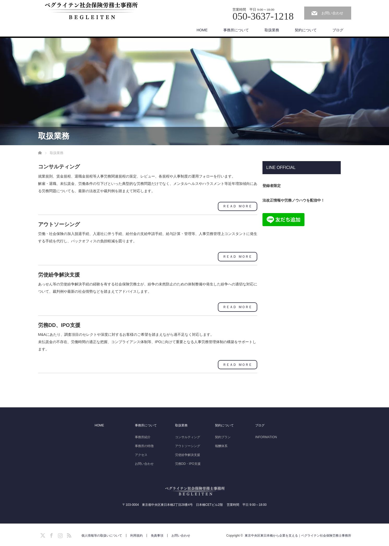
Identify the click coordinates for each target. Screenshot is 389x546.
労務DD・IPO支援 (188, 463)
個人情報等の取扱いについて (101, 534)
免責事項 (157, 534)
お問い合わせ (332, 13)
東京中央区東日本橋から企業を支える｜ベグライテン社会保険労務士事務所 (298, 534)
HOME (202, 30)
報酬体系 (221, 445)
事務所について (236, 30)
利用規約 (136, 534)
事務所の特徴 (144, 445)
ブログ (337, 30)
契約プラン (223, 436)
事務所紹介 (143, 436)
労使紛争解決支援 (187, 454)
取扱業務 (272, 30)
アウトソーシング (187, 445)
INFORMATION (266, 436)
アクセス (141, 454)
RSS (68, 533)
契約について (306, 30)
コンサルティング (187, 436)
